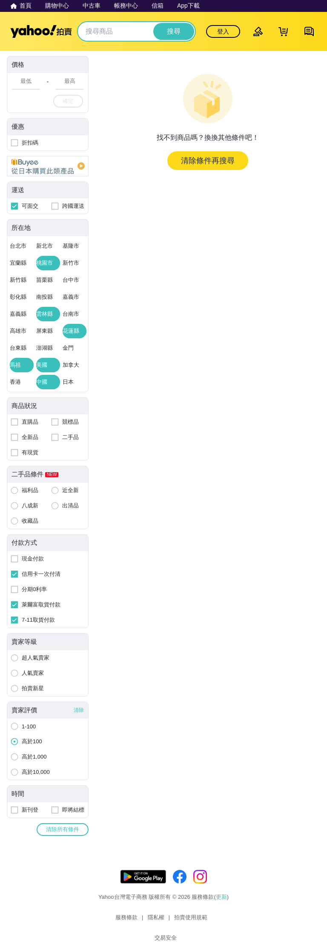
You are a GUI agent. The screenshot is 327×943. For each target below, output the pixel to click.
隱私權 (142, 921)
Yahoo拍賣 (41, 31)
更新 (221, 905)
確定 (68, 101)
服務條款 (112, 921)
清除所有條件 (62, 829)
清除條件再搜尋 (208, 160)
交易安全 (215, 921)
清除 (79, 710)
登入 (223, 31)
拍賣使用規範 (176, 921)
